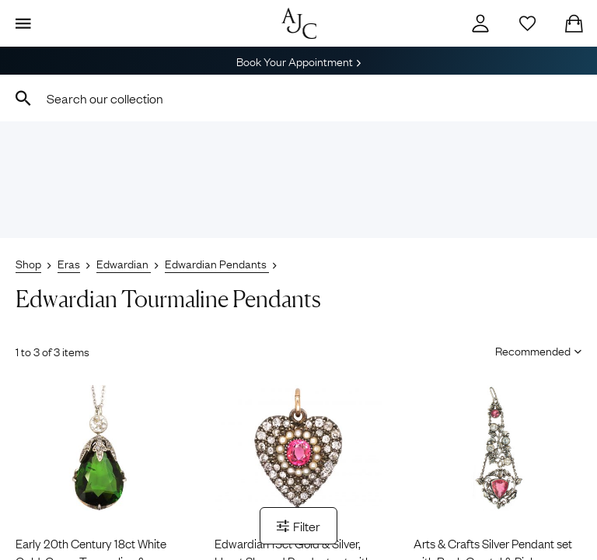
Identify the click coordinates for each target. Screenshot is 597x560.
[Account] (480, 23)
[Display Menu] (23, 23)
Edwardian (123, 262)
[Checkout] (573, 23)
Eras (69, 262)
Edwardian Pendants (217, 262)
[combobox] (298, 98)
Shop (28, 262)
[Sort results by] (533, 350)
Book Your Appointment (298, 60)
